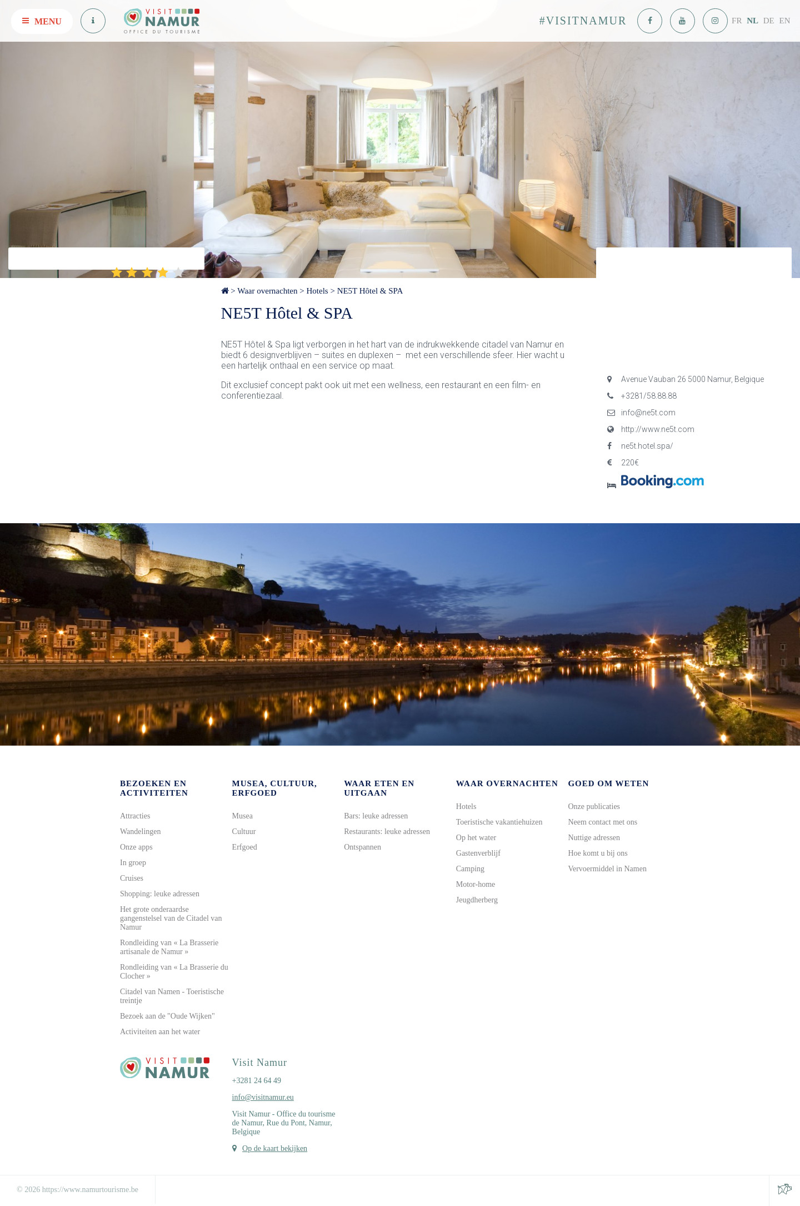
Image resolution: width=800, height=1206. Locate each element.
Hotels (317, 290)
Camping (470, 869)
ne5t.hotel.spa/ (640, 445)
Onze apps (136, 847)
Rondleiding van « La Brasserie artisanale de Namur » (169, 947)
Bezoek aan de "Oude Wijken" (167, 1016)
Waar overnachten (267, 290)
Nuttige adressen (594, 837)
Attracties (135, 816)
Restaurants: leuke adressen (387, 831)
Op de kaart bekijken (274, 1148)
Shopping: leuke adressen (159, 894)
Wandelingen (140, 831)
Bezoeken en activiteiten (154, 788)
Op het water (476, 837)
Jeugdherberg (477, 900)
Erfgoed (244, 847)
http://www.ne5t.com (650, 429)
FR (737, 20)
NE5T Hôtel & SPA (370, 290)
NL (752, 20)
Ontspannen (362, 847)
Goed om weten (608, 783)
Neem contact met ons (602, 822)
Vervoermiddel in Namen (607, 869)
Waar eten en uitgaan (379, 788)
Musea (242, 816)
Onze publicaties (594, 806)
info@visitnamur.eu (263, 1097)
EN (785, 20)
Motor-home (476, 884)
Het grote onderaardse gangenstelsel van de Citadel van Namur (171, 918)
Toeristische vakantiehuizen (499, 822)
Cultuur (244, 831)
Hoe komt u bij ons (597, 853)
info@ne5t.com (641, 412)
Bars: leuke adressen (376, 816)
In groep (133, 862)
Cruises (131, 878)
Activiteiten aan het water (160, 1032)
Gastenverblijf (478, 853)
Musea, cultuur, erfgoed (274, 788)
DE (768, 20)
